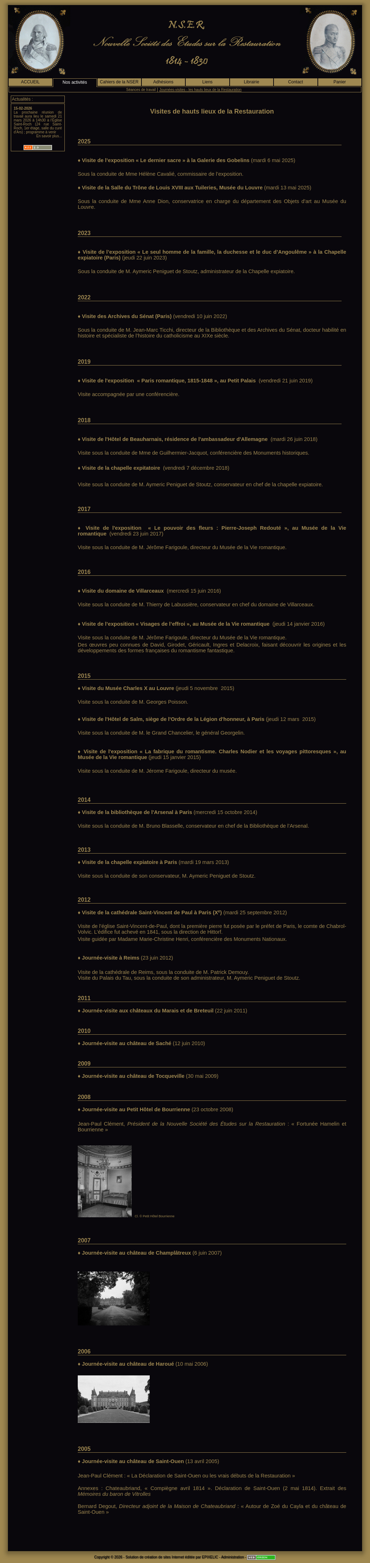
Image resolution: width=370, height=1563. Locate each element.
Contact (295, 81)
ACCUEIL (30, 81)
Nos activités (75, 82)
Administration (232, 1557)
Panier (339, 81)
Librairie (251, 81)
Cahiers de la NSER (119, 81)
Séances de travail (141, 90)
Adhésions (163, 81)
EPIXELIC (210, 1557)
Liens (207, 81)
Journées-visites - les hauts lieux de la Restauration (200, 90)
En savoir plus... (49, 136)
